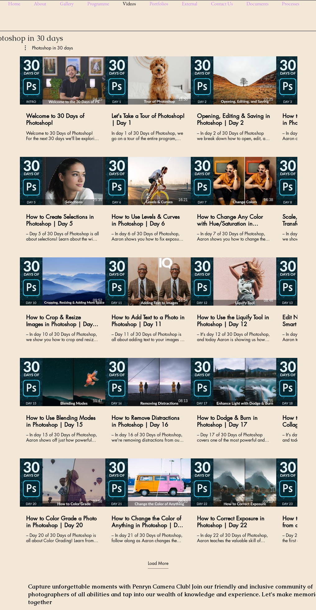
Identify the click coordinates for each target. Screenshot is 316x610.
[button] (69, 3)
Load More (158, 563)
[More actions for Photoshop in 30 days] (49, 47)
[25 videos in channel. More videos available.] (158, 300)
